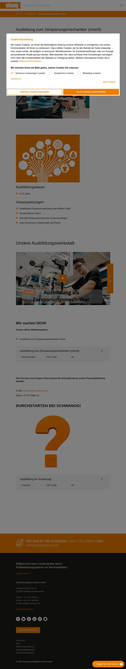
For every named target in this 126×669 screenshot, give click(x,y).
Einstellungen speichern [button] (34, 92)
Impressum (16, 79)
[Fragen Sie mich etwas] (108, 664)
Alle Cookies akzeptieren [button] (91, 92)
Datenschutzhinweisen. (30, 61)
